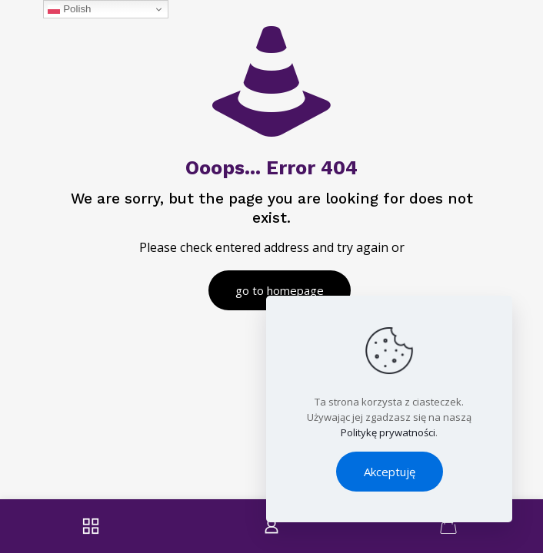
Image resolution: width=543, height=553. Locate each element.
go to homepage (279, 290)
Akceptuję (389, 471)
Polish (69, 9)
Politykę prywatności (388, 432)
